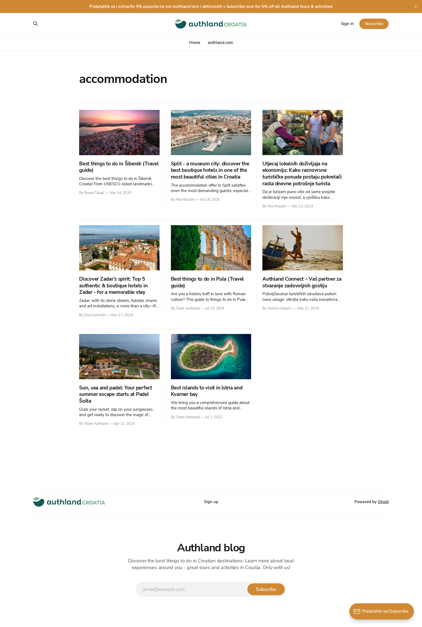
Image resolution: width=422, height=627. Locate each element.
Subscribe (374, 23)
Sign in (347, 23)
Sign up (211, 501)
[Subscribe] (266, 589)
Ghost (383, 501)
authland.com (220, 42)
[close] (415, 6)
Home (194, 42)
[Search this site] (35, 23)
